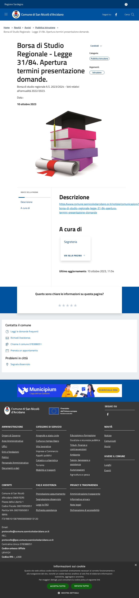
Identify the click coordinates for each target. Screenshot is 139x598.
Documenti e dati (10, 468)
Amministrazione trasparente (85, 494)
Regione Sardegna (14, 4)
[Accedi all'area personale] (126, 4)
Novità (17, 27)
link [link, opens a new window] (98, 580)
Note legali (75, 504)
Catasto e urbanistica (47, 460)
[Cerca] (132, 14)
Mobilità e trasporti (46, 470)
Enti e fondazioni (10, 452)
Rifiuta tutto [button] (81, 586)
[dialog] (69, 580)
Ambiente (75, 454)
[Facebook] (115, 14)
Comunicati (110, 441)
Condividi (96, 46)
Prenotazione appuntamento (50, 494)
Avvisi (28, 27)
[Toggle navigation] (6, 14)
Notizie (108, 435)
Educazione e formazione (83, 435)
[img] (44, 191)
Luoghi (107, 465)
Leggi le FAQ (42, 504)
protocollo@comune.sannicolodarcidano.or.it (25, 531)
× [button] (135, 565)
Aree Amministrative (12, 441)
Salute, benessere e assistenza (80, 462)
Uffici (4, 446)
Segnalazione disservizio (48, 499)
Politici (5, 457)
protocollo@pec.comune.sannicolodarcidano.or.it (28, 540)
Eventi (107, 470)
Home (7, 27)
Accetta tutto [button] (57, 586)
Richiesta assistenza (46, 510)
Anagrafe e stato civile (47, 435)
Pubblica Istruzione (45, 27)
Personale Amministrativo (15, 462)
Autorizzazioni (77, 470)
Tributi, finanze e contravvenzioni (78, 447)
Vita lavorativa (43, 446)
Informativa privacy (80, 499)
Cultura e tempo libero (47, 441)
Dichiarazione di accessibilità (84, 510)
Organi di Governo (11, 435)
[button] (69, 592)
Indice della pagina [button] (29, 192)
